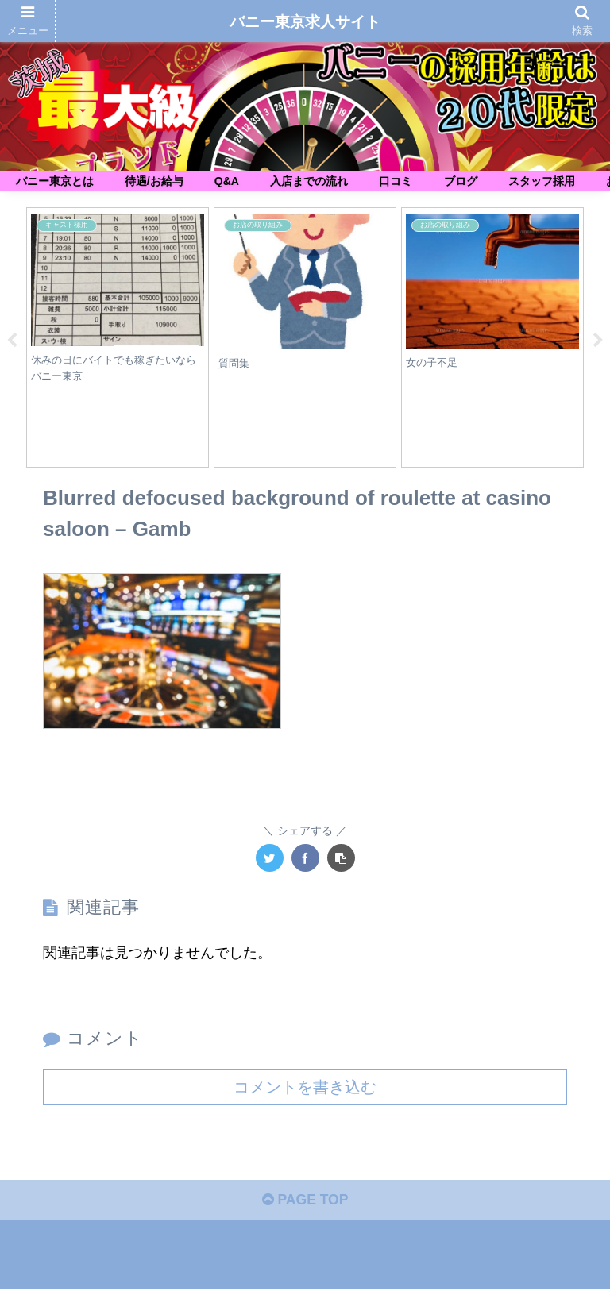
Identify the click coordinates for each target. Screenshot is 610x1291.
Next (598, 341)
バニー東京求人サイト (305, 21)
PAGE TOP (305, 1202)
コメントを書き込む (305, 1087)
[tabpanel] (117, 337)
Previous (12, 341)
